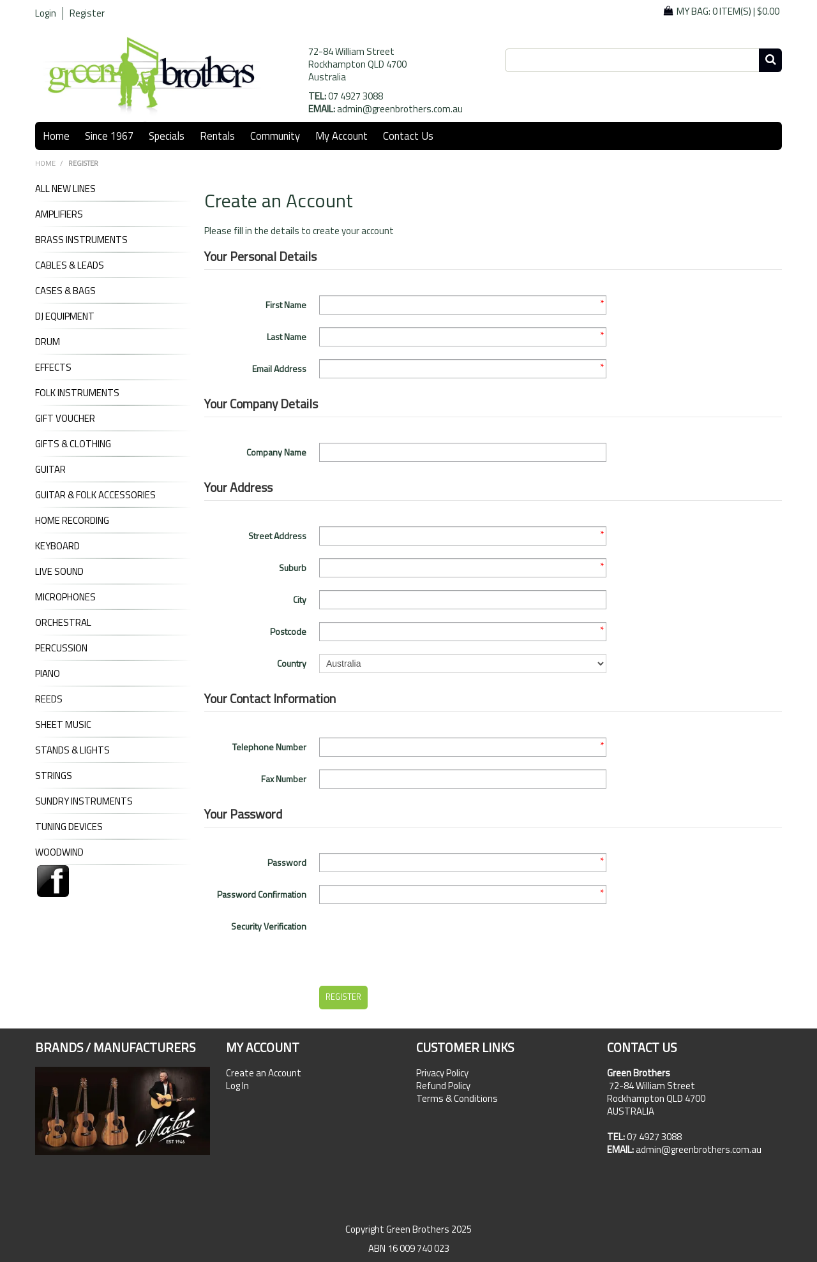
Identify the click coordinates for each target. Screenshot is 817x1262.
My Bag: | (728, 11)
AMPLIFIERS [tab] (59, 214)
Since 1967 (109, 136)
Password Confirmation (261, 894)
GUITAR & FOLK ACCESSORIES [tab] (95, 495)
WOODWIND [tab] (59, 852)
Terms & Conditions (457, 1098)
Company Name (276, 452)
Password (286, 862)
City (299, 599)
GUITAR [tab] (50, 469)
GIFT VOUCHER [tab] (65, 418)
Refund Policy (443, 1086)
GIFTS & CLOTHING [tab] (73, 444)
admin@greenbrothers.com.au (400, 108)
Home (56, 136)
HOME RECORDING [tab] (72, 520)
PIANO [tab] (47, 673)
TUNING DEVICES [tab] (69, 826)
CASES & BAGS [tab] (65, 291)
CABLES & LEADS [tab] (69, 265)
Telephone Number (269, 746)
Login (45, 13)
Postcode (288, 631)
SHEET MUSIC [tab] (63, 724)
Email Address (279, 368)
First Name (286, 304)
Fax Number (283, 778)
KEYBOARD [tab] (57, 546)
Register (87, 13)
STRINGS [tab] (53, 775)
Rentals (217, 136)
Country (291, 663)
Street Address (277, 535)
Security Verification (268, 926)
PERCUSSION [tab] (61, 648)
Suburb (292, 567)
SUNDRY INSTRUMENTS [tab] (84, 801)
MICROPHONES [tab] (65, 597)
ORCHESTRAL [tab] (63, 622)
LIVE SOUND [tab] (59, 571)
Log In (237, 1086)
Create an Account (263, 1073)
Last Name (286, 336)
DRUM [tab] (47, 342)
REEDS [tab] (49, 699)
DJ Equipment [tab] (64, 316)
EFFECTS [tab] (53, 367)
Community (275, 136)
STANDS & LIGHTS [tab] (72, 750)
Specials (166, 136)
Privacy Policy (442, 1073)
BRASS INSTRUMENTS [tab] (81, 240)
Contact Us (408, 136)
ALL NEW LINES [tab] (65, 188)
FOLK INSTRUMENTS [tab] (77, 393)
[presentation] (416, 942)
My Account (341, 136)
